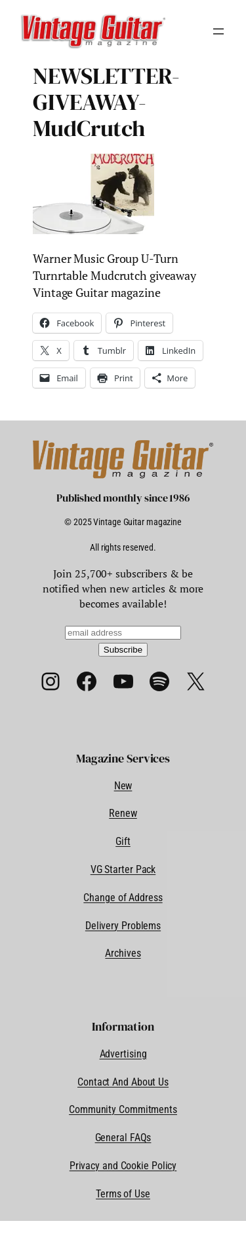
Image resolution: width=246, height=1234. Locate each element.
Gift (123, 841)
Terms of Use (123, 1194)
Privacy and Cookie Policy (123, 1165)
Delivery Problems (123, 925)
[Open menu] (218, 31)
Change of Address (122, 897)
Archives (122, 953)
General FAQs (123, 1137)
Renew (123, 813)
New (123, 786)
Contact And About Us (123, 1082)
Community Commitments (123, 1109)
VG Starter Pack (123, 869)
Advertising (123, 1054)
